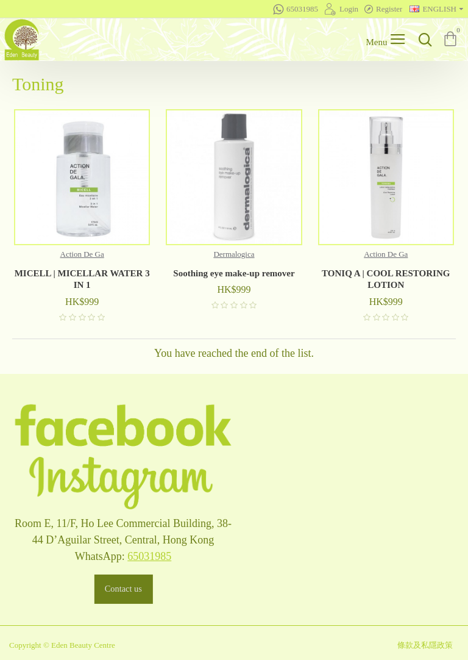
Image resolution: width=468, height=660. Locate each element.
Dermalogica (233, 254)
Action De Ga (82, 254)
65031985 (149, 556)
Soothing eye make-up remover (233, 273)
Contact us (122, 589)
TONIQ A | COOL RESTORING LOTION (386, 279)
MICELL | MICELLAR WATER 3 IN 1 (82, 279)
